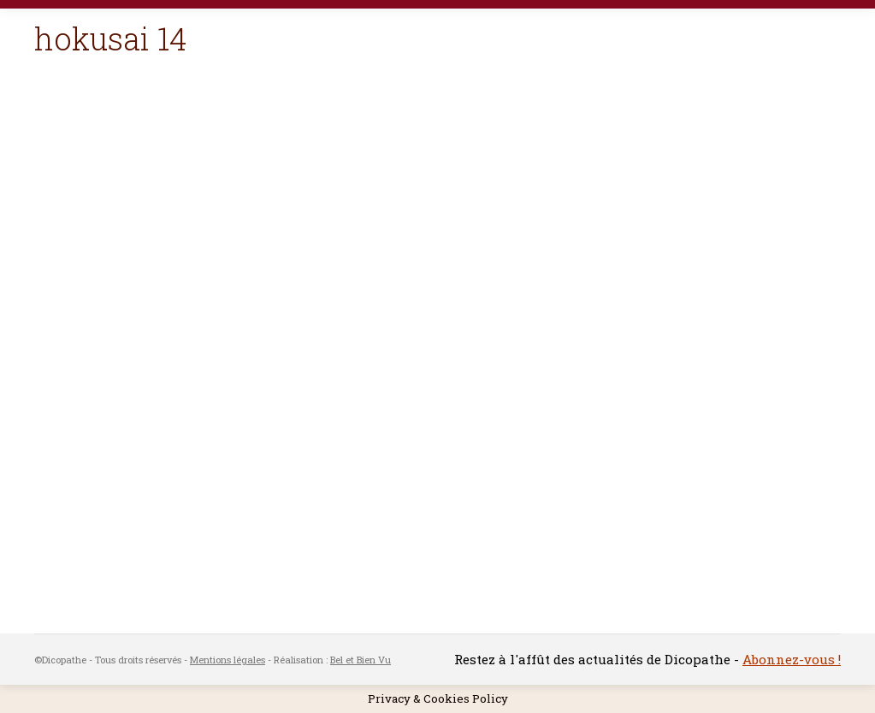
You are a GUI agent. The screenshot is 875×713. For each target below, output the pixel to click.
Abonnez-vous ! (791, 659)
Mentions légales (227, 659)
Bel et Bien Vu (360, 659)
